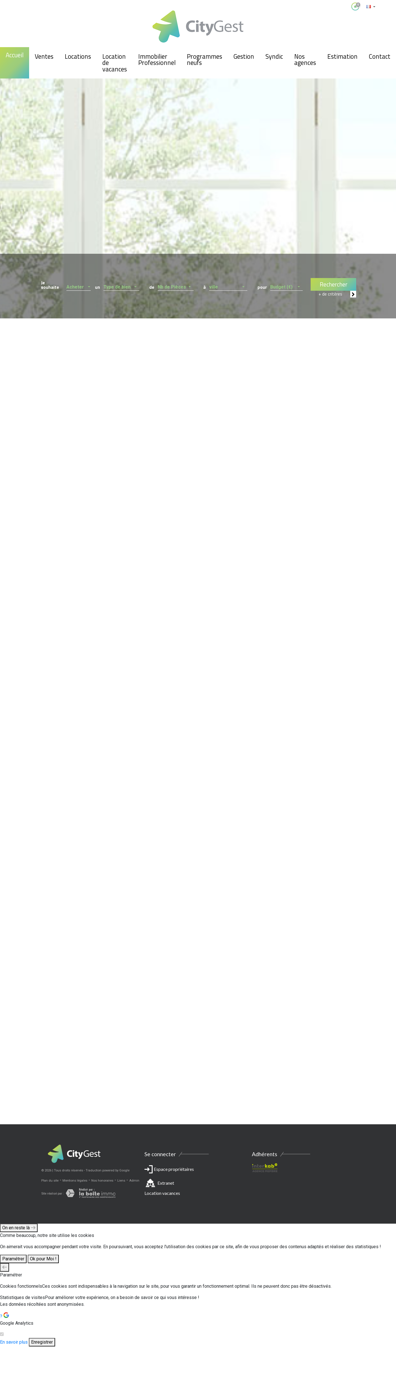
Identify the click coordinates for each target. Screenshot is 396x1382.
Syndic (274, 56)
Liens (121, 1180)
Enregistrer (42, 1342)
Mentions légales (74, 1180)
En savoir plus (14, 1342)
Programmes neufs (204, 59)
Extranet (165, 1183)
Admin (134, 1180)
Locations (78, 56)
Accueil (14, 55)
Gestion (243, 56)
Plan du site (50, 1180)
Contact (379, 56)
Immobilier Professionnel (157, 59)
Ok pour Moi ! (43, 1258)
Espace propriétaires (198, 1182)
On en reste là (18, 1227)
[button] (78, 285)
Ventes (44, 56)
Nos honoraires (102, 1180)
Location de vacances (114, 63)
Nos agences (305, 59)
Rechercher (333, 284)
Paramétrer (13, 1258)
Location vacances (162, 1193)
